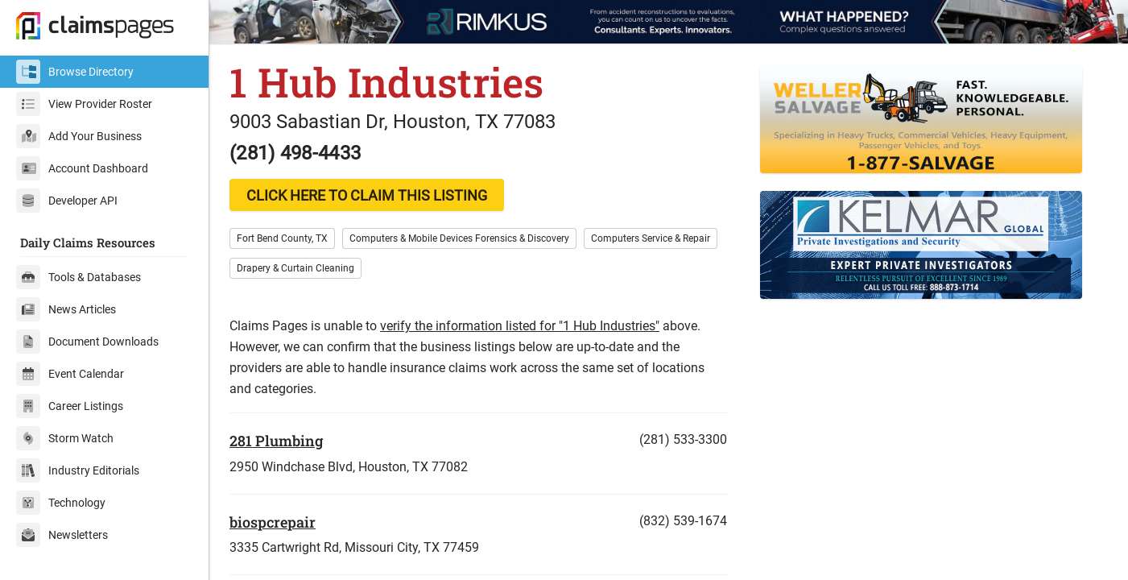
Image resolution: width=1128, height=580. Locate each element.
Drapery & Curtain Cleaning (295, 268)
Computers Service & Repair (650, 238)
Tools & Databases (78, 277)
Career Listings (69, 406)
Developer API (67, 200)
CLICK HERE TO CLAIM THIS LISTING (366, 195)
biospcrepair (272, 522)
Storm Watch (65, 438)
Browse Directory (75, 72)
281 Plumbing (276, 440)
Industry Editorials (77, 470)
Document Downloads (87, 341)
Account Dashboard (82, 168)
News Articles (66, 309)
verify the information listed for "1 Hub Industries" (519, 326)
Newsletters (62, 535)
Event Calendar (70, 374)
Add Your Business (79, 136)
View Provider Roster (84, 104)
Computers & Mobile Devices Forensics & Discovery (459, 238)
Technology (60, 503)
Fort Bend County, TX (282, 238)
